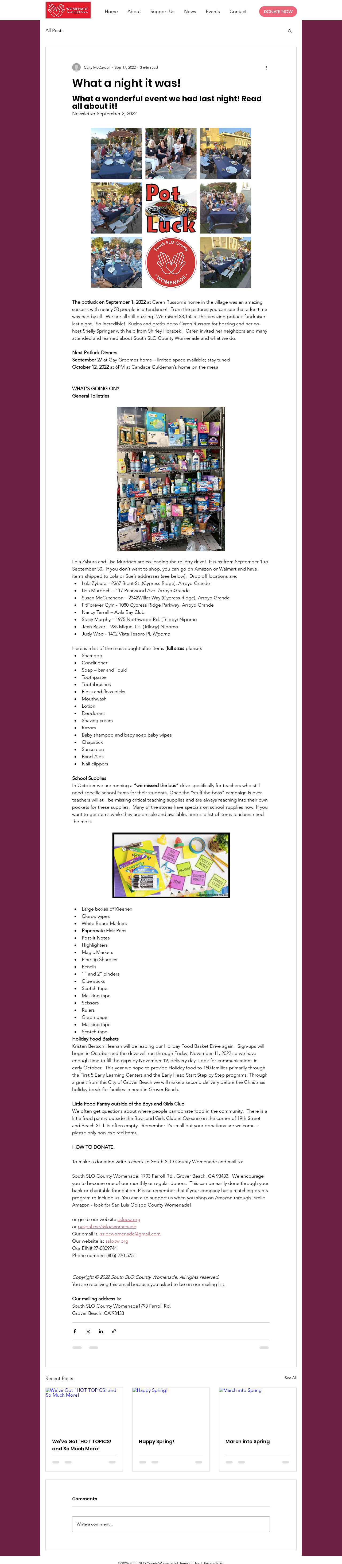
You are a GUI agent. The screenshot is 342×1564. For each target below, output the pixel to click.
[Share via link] (113, 1331)
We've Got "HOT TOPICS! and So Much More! (81, 1445)
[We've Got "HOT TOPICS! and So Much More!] (84, 1409)
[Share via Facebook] (74, 1331)
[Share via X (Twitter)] (87, 1331)
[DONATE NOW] (278, 11)
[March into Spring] (257, 1409)
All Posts (54, 30)
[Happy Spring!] (171, 1409)
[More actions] (266, 67)
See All (291, 1377)
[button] (289, 31)
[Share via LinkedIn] (100, 1331)
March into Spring (248, 1441)
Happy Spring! (156, 1441)
